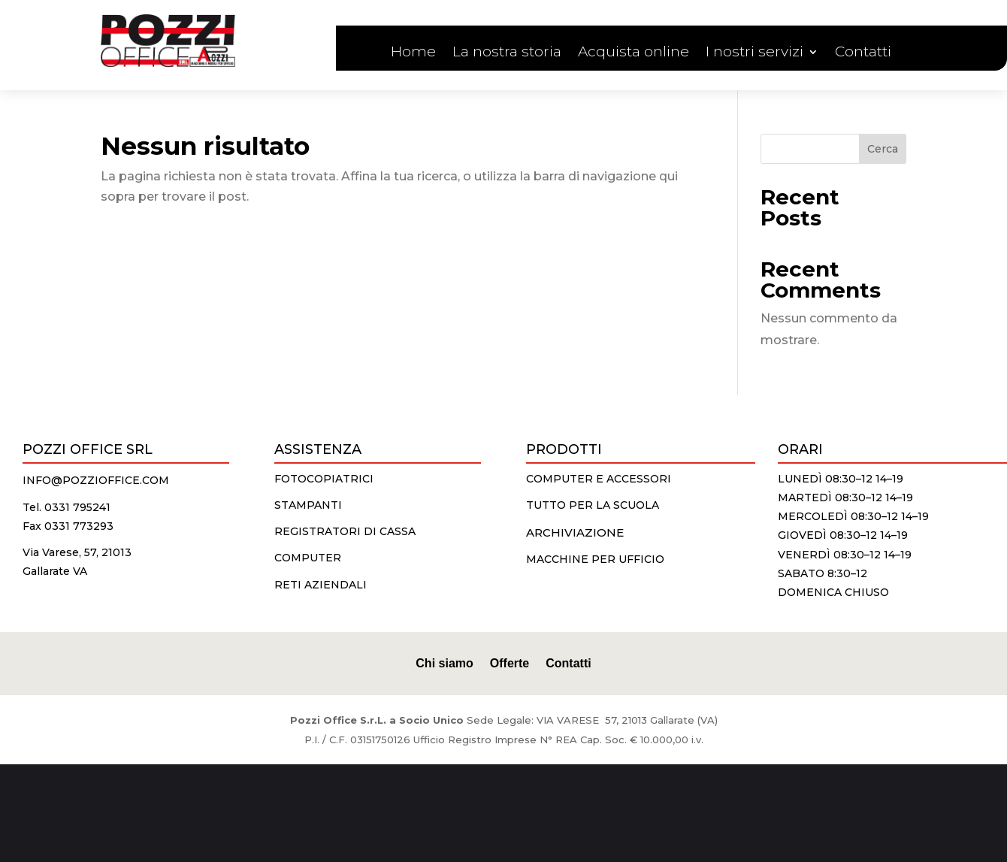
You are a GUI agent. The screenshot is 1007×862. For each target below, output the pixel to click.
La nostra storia (506, 53)
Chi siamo (444, 663)
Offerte (509, 663)
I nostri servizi (754, 53)
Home (413, 53)
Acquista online (633, 53)
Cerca (882, 149)
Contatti (863, 53)
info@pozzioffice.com (96, 480)
